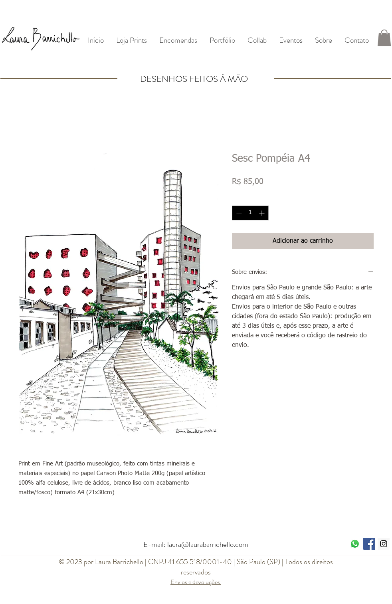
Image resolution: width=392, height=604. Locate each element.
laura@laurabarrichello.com (207, 544)
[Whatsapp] (355, 544)
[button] (384, 38)
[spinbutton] (250, 213)
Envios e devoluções (195, 581)
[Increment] (262, 213)
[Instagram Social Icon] (384, 544)
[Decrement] (238, 213)
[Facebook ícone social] (369, 544)
